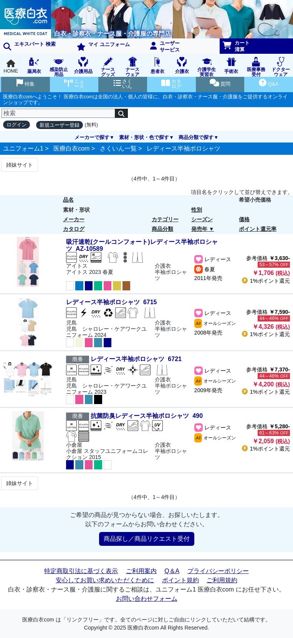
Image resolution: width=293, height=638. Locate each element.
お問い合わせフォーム (146, 598)
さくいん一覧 (118, 148)
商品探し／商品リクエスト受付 (147, 538)
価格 (244, 219)
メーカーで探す (91, 137)
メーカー (73, 219)
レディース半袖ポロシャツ (183, 148)
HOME (10, 67)
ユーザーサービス (165, 46)
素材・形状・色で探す (144, 137)
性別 (196, 210)
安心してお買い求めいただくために (105, 580)
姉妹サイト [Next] (19, 165)
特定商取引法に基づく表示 (81, 571)
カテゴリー (165, 219)
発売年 (199, 229)
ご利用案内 (141, 571)
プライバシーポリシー (218, 571)
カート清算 (236, 46)
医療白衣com (71, 148)
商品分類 (162, 229)
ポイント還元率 (257, 229)
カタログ (73, 229)
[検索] (58, 113)
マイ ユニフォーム (103, 46)
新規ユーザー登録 (59, 125)
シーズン (202, 219)
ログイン (16, 125)
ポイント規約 (180, 580)
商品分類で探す (196, 137)
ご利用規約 (222, 580)
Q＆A (171, 571)
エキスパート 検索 (29, 45)
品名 (68, 200)
